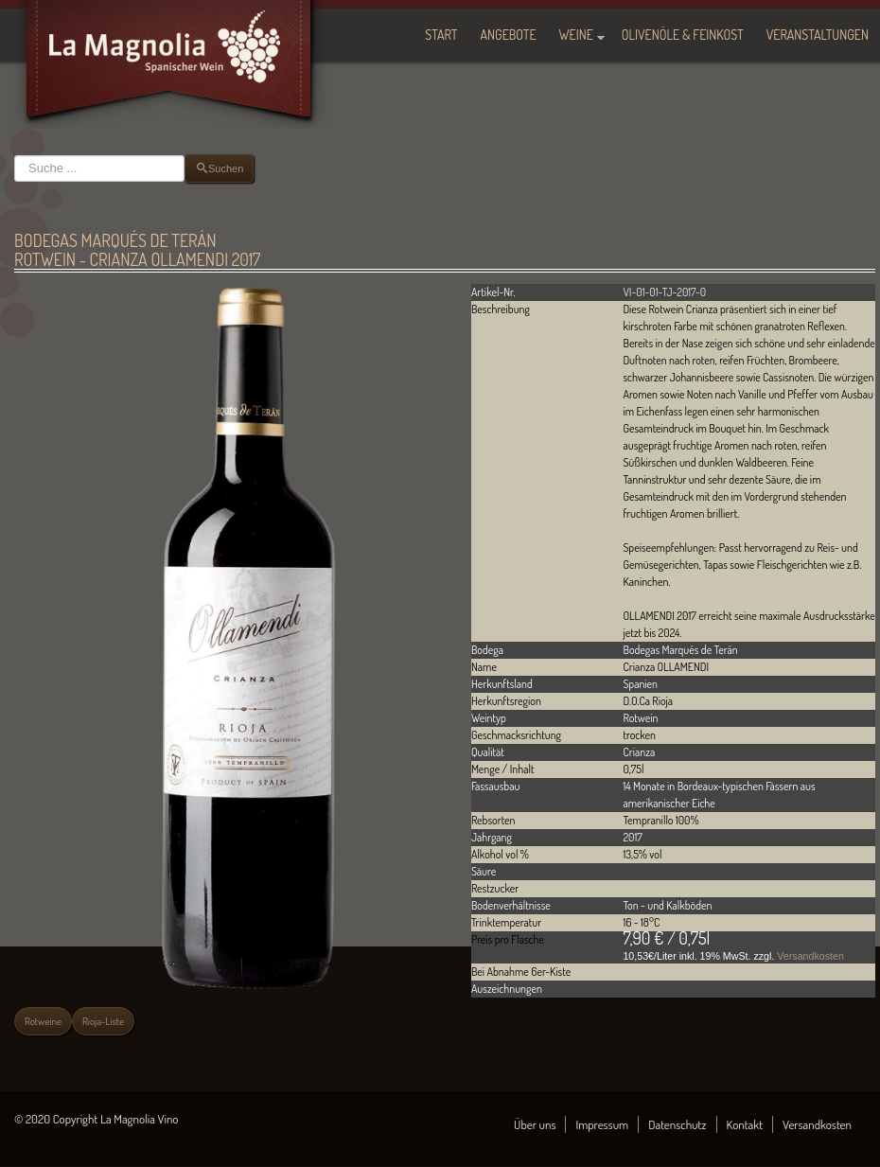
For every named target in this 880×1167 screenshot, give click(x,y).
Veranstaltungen (817, 35)
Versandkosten (810, 956)
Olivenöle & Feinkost (683, 35)
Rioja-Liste (103, 1021)
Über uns (534, 1124)
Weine (576, 35)
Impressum (601, 1124)
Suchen (14, 154)
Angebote (509, 35)
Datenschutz (677, 1124)
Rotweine (43, 1021)
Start (441, 35)
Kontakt (745, 1124)
